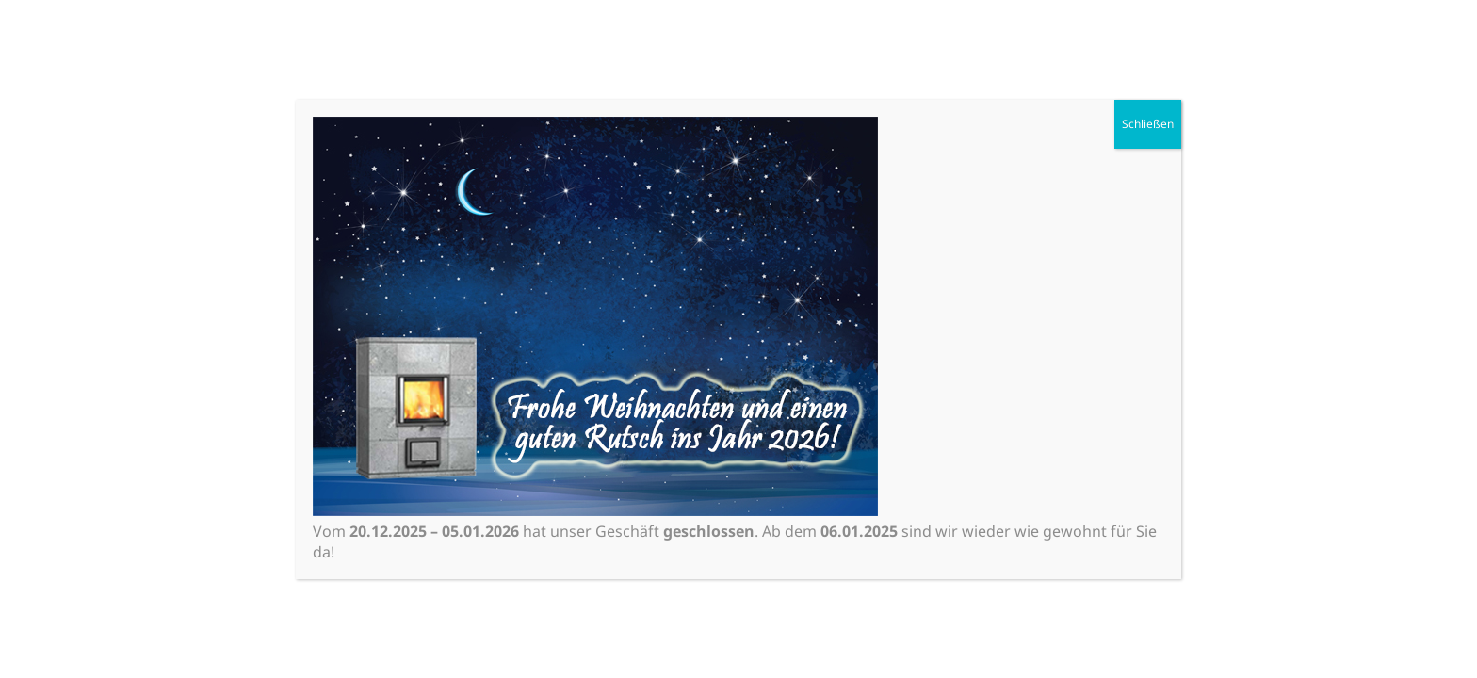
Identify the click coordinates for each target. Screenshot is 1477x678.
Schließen (1148, 124)
